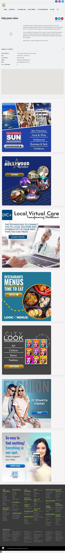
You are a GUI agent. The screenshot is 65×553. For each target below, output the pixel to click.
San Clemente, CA (38, 541)
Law (47, 518)
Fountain (14, 492)
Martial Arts (36, 520)
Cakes (25, 519)
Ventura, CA (15, 537)
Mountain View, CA (50, 533)
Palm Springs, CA (28, 533)
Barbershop (36, 493)
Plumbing (5, 496)
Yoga (35, 503)
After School (37, 514)
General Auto (58, 493)
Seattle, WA (58, 534)
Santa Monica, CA (7, 540)
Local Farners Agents (49, 510)
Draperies (5, 520)
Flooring (4, 499)
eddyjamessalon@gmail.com (23, 60)
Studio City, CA (6, 531)
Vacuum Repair (58, 508)
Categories (12, 9)
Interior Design (6, 513)
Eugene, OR (48, 540)
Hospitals (48, 496)
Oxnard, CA (15, 540)
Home (5, 9)
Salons (35, 492)
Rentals (26, 520)
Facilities (26, 521)
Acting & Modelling (38, 517)
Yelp (47, 40)
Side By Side (58, 520)
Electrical (5, 505)
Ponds (13, 497)
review (32, 40)
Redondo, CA (27, 537)
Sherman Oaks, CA (7, 534)
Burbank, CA (27, 534)
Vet (13, 507)
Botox (35, 496)
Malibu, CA (5, 537)
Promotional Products (49, 523)
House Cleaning (16, 517)
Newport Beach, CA (38, 534)
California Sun (22, 9)
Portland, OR (49, 539)
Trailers (57, 521)
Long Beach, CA (28, 541)
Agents (47, 503)
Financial (48, 519)
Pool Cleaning (15, 518)
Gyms (35, 506)
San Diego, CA (49, 531)
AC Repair (57, 510)
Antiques (5, 517)
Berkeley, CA (49, 536)
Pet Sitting (14, 510)
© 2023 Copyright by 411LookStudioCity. (14, 548)
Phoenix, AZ (58, 540)
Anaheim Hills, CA (38, 536)
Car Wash (57, 499)
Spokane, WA (58, 536)
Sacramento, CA (49, 537)
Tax (46, 520)
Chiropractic (48, 497)
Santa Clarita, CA (16, 533)
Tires (56, 497)
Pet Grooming (15, 508)
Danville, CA (48, 534)
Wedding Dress (27, 523)
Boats (56, 522)
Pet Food (14, 504)
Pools (13, 496)
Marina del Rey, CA (16, 531)
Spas (35, 495)
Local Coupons (27, 508)
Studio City (26, 513)
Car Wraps (48, 525)
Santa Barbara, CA (16, 534)
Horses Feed (15, 506)
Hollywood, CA (6, 533)
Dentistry (48, 495)
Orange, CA (36, 537)
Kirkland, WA (58, 531)
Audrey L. (28, 40)
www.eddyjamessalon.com (23, 62)
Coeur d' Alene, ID (59, 537)
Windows (5, 497)
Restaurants (27, 493)
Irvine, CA (36, 539)
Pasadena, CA (27, 531)
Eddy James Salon (40, 40)
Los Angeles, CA (28, 536)
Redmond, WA (58, 533)
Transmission (58, 500)
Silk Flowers (5, 514)
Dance (35, 504)
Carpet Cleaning (16, 515)
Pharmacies (48, 493)
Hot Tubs (14, 493)
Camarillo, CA (15, 539)
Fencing (14, 495)
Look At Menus (31, 9)
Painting (4, 493)
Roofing (4, 503)
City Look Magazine (43, 9)
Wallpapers (5, 519)
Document (48, 516)
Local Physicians (49, 492)
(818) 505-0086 (20, 57)
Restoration (58, 511)
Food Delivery (27, 495)
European (57, 495)
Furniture (5, 516)
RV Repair (57, 496)
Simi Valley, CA (15, 536)
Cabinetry (5, 511)
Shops (25, 501)
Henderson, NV (59, 539)
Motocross (58, 518)
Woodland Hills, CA (7, 536)
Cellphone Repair (59, 507)
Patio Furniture (15, 499)
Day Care (36, 512)
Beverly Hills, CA (6, 539)
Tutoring (36, 515)
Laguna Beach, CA (38, 540)
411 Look (52, 9)
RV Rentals (57, 524)
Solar (4, 495)
